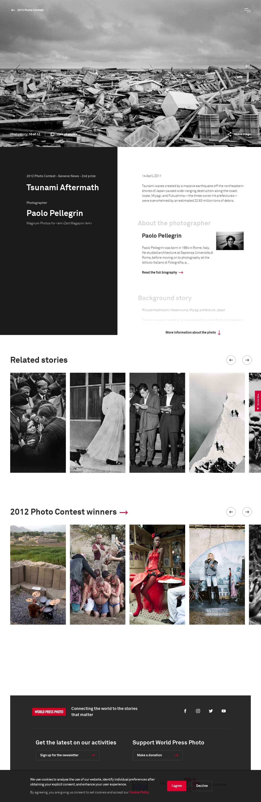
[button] (231, 360)
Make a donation (149, 755)
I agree (177, 786)
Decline (202, 786)
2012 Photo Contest (30, 10)
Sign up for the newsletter (59, 755)
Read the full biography (159, 272)
